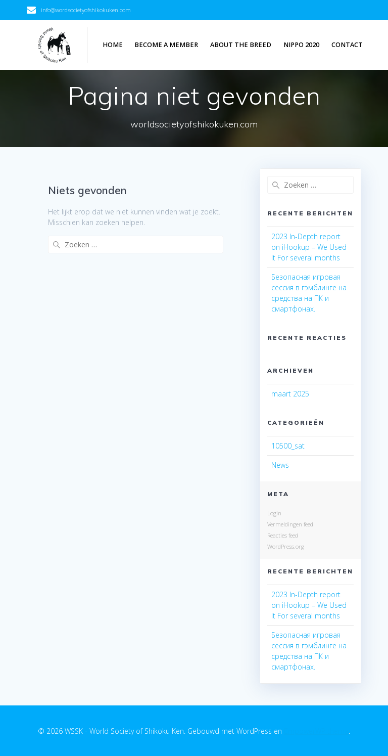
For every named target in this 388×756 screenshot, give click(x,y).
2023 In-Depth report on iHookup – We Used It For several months (309, 247)
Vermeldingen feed (290, 524)
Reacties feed (282, 535)
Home (113, 44)
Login (274, 513)
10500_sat (288, 446)
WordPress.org (285, 546)
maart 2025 (290, 393)
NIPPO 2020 (301, 44)
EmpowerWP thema (316, 731)
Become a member (166, 44)
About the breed (240, 44)
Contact (347, 44)
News (280, 465)
